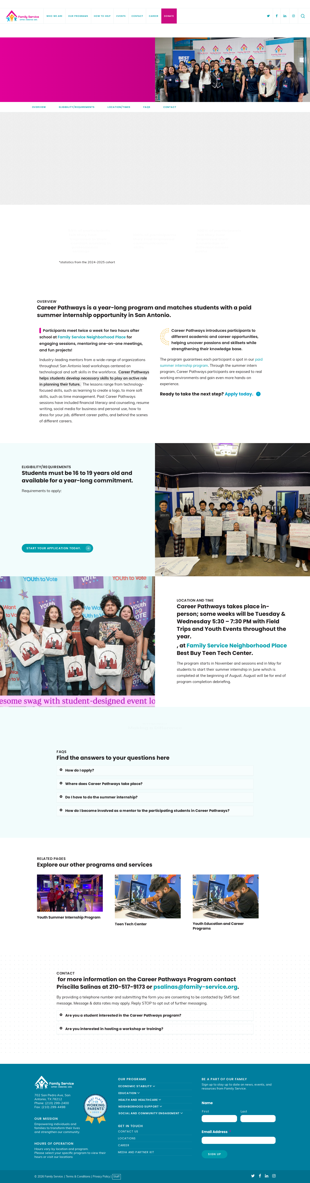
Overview (39, 107)
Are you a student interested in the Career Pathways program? (120, 1015)
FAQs (146, 107)
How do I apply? (76, 770)
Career (123, 1145)
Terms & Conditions (78, 1176)
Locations (127, 1138)
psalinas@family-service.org (195, 987)
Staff (116, 1176)
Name (207, 1103)
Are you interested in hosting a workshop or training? (111, 1028)
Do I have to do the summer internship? (98, 797)
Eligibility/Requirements (77, 107)
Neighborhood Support (140, 1106)
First (205, 1111)
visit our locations (60, 1157)
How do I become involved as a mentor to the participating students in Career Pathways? (144, 810)
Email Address (216, 1131)
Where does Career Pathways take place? (101, 783)
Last (244, 1111)
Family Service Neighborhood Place (92, 337)
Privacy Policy (101, 1176)
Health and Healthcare (140, 1100)
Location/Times (119, 107)
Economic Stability (136, 1086)
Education (129, 1093)
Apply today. (243, 394)
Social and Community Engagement (150, 1113)
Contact (169, 107)
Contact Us (128, 1131)
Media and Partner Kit (136, 1152)
